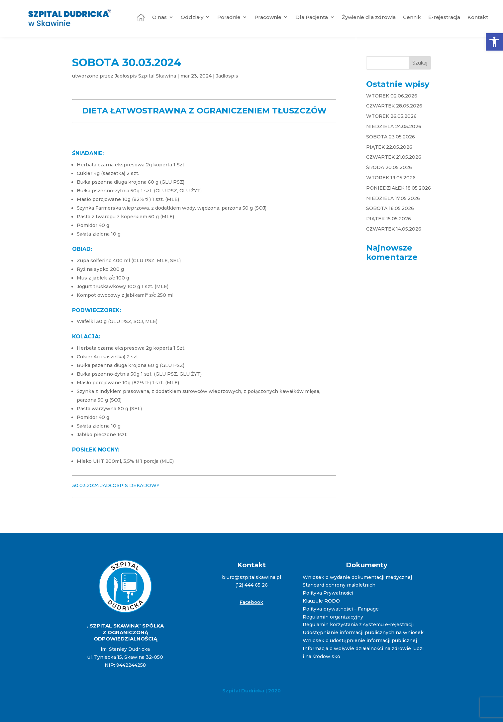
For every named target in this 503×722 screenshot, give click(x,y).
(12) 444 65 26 (251, 585)
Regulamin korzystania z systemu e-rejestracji (358, 625)
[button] (494, 42)
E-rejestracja (444, 17)
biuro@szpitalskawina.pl (251, 577)
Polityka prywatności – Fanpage (341, 609)
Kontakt (477, 17)
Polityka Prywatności (328, 593)
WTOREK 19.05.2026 (391, 178)
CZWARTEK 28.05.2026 (394, 106)
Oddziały (192, 17)
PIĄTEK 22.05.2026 (389, 147)
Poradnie (229, 17)
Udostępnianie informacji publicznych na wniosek (363, 632)
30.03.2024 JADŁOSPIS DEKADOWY (115, 485)
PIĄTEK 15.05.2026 (388, 219)
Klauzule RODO (321, 601)
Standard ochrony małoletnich (339, 585)
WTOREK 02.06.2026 (391, 96)
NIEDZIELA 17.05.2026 (393, 198)
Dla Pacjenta (311, 17)
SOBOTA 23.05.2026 (390, 137)
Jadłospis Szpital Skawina (145, 76)
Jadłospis (227, 76)
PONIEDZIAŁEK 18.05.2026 (398, 188)
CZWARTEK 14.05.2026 (393, 229)
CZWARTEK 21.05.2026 (393, 157)
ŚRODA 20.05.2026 (389, 167)
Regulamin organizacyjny (333, 617)
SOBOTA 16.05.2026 (390, 208)
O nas (159, 17)
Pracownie (267, 17)
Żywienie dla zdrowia (369, 17)
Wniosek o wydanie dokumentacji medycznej (357, 577)
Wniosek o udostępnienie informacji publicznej (360, 640)
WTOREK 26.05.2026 (391, 116)
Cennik (412, 17)
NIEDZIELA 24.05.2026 (393, 126)
